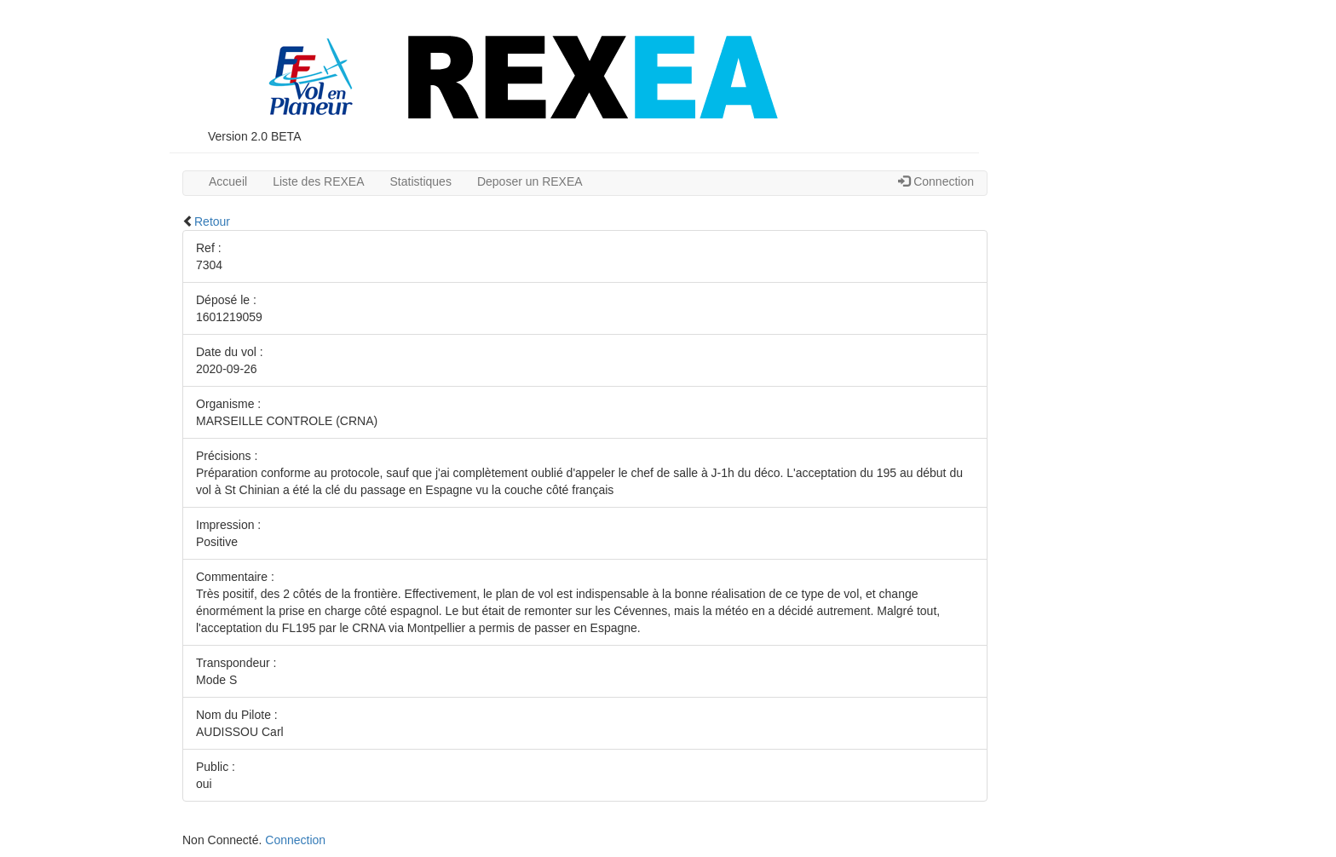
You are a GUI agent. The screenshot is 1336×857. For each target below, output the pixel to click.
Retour (212, 221)
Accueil (228, 181)
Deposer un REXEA (530, 181)
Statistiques (421, 181)
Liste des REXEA (318, 181)
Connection (936, 181)
